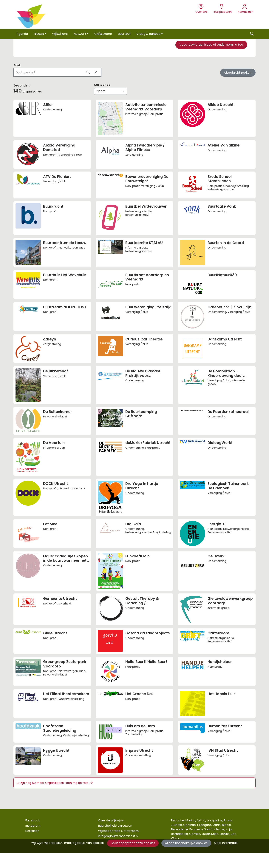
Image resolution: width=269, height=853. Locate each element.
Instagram (33, 825)
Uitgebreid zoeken (237, 72)
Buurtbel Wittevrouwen (115, 825)
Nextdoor (32, 831)
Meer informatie (226, 843)
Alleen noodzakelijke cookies (186, 843)
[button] (22, 34)
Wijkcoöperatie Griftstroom (118, 831)
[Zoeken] (252, 33)
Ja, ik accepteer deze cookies (133, 843)
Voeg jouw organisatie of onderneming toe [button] (211, 44)
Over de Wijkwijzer (111, 820)
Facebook (32, 820)
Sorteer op (102, 85)
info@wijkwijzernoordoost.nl (118, 836)
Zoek (17, 65)
